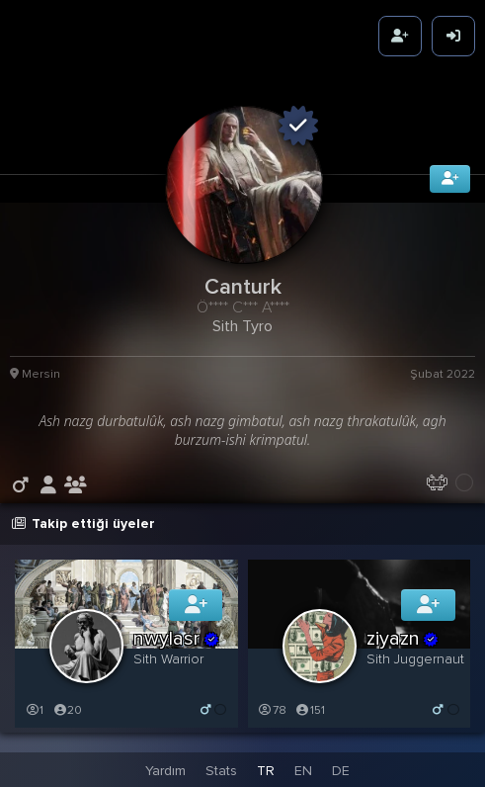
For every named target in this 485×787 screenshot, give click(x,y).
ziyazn (403, 638)
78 (272, 709)
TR (266, 769)
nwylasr (176, 638)
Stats (221, 769)
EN (303, 769)
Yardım (165, 769)
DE (341, 769)
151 (310, 709)
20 (67, 709)
